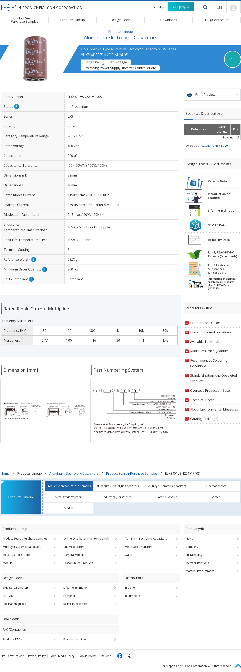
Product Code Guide (205, 323)
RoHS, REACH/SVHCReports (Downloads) (222, 254)
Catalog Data (217, 181)
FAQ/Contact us (216, 20)
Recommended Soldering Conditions (208, 363)
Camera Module (166, 497)
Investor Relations (197, 563)
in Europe (131, 596)
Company (192, 547)
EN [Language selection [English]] (219, 7)
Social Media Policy (62, 656)
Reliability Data (219, 240)
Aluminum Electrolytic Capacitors (73, 473)
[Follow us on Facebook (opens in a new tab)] (119, 655)
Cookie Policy (87, 656)
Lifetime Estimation (222, 210)
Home (5, 473)
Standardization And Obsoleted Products (213, 378)
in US (128, 587)
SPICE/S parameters (16, 587)
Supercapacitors (215, 486)
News (189, 538)
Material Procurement (200, 571)
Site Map (158, 7)
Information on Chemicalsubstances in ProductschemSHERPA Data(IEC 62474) (222, 283)
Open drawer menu (205, 7)
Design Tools (121, 20)
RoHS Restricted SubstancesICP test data (219, 269)
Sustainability (194, 555)
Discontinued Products (78, 563)
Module (69, 508)
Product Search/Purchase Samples (131, 473)
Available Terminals (205, 341)
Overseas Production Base (210, 390)
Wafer (216, 497)
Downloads (168, 20)
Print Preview (205, 94)
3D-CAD (8, 596)
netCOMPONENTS (212, 145)
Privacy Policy (37, 656)
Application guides (14, 604)
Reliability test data (75, 604)
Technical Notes (202, 400)
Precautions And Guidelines (210, 332)
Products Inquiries (74, 639)
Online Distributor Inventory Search (86, 538)
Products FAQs (12, 639)
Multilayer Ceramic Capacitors (166, 486)
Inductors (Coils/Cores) (117, 497)
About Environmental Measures (214, 409)
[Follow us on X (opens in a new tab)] (128, 655)
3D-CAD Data (217, 225)
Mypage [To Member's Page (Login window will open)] (233, 8)
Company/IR (181, 7)
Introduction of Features (219, 196)
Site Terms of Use (12, 656)
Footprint (69, 596)
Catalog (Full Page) (204, 419)
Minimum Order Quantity (209, 351)
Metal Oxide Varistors (69, 497)
